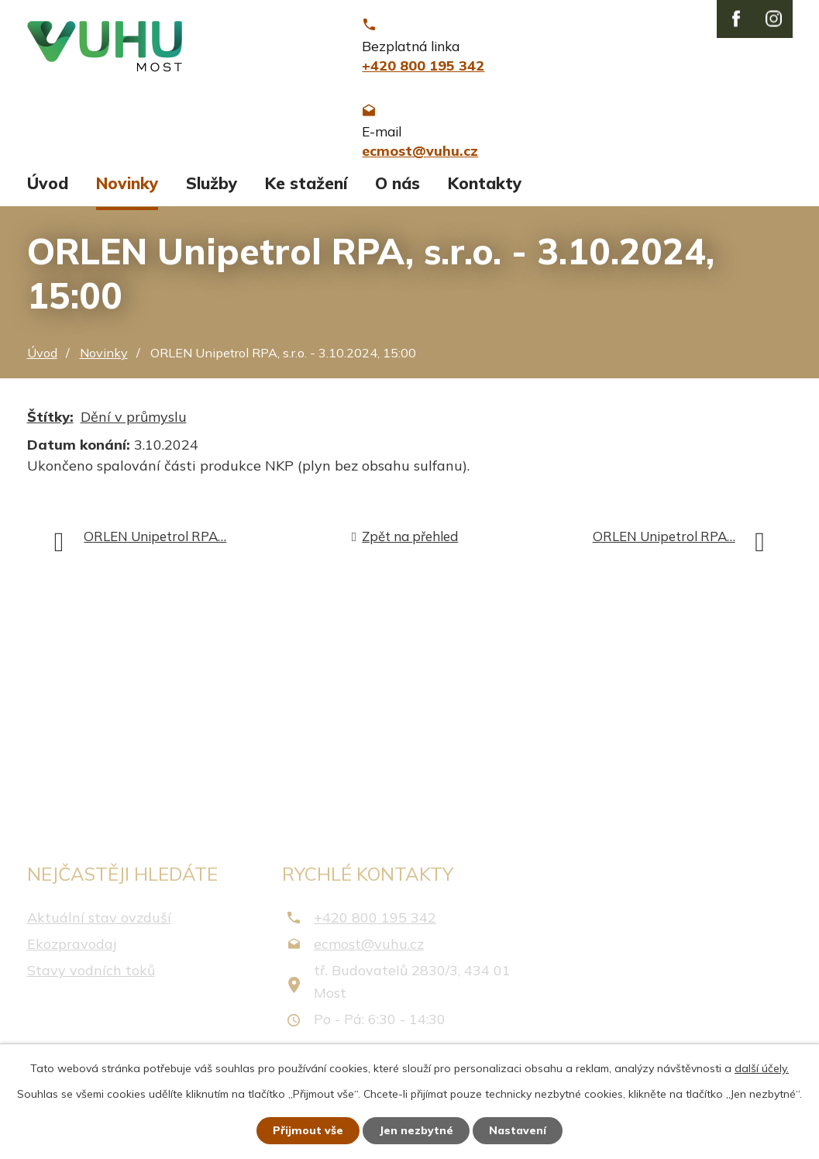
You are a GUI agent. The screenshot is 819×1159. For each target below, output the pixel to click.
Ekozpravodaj (71, 945)
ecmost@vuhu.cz (369, 945)
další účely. (762, 1068)
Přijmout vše (308, 1130)
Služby (211, 184)
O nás (397, 184)
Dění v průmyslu (134, 419)
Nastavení (517, 1130)
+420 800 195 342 (375, 919)
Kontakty (484, 184)
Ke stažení (306, 184)
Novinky (127, 184)
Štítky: (50, 419)
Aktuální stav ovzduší (99, 919)
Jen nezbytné (416, 1130)
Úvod (47, 184)
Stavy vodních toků (91, 972)
